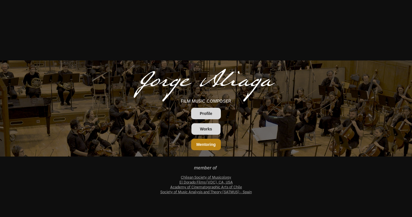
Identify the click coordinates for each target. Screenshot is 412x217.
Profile (206, 113)
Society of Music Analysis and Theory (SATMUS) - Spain (206, 191)
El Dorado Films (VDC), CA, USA (206, 182)
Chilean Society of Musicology (206, 177)
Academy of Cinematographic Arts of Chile (206, 187)
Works (206, 129)
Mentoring (206, 144)
